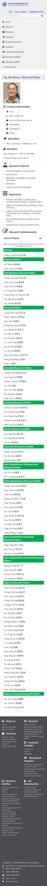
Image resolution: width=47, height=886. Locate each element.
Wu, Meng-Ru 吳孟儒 (13, 394)
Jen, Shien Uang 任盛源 (14, 626)
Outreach (8, 47)
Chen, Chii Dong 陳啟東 (14, 282)
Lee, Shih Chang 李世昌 (14, 630)
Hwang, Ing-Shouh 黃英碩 (15, 325)
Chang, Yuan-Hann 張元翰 (15, 255)
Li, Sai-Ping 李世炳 (12, 643)
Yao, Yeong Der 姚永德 (13, 677)
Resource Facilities (12, 57)
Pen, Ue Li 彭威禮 (11, 472)
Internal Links (9, 67)
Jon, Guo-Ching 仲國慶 (13, 699)
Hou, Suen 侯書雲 (11, 321)
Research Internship (31, 773)
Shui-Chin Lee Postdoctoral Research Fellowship (33, 795)
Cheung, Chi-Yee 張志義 (14, 605)
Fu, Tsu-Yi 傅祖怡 (11, 511)
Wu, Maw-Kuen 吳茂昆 (14, 299)
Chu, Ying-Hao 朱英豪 (13, 507)
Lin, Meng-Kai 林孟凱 (13, 578)
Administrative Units (9, 746)
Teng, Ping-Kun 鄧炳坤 (13, 656)
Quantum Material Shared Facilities (11, 804)
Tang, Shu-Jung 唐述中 (13, 528)
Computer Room (8, 830)
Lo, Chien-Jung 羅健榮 (13, 342)
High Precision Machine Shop (12, 828)
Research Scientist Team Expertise (10, 788)
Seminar (27, 751)
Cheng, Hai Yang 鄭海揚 (14, 600)
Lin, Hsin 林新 (10, 386)
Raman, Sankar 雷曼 (12, 460)
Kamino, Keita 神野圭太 (14, 574)
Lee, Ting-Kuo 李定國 (13, 634)
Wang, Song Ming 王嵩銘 (14, 359)
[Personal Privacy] (11, 882)
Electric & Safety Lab (9, 835)
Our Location (21, 12)
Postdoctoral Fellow (9, 739)
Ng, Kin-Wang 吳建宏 (13, 347)
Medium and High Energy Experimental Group (33, 733)
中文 (11, 12)
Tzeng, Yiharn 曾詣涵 (13, 668)
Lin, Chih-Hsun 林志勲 (13, 434)
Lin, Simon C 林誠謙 (13, 703)
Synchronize (39, 244)
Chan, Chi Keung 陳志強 (14, 588)
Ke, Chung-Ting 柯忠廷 (14, 416)
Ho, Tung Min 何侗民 (13, 613)
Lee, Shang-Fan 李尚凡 (13, 330)
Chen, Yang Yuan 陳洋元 (14, 596)
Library (4, 792)
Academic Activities (12, 42)
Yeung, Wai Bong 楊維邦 (14, 681)
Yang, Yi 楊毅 (10, 364)
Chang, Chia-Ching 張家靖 (15, 486)
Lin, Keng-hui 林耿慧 (13, 338)
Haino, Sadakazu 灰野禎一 (15, 317)
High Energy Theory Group (33, 729)
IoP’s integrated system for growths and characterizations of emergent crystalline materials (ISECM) (11, 812)
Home (7, 22)
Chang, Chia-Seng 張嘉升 (14, 592)
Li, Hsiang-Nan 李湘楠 (13, 291)
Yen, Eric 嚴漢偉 (11, 442)
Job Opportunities (11, 62)
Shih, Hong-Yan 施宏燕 (14, 425)
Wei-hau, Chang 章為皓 (14, 553)
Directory (8, 32)
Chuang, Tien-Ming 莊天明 (15, 373)
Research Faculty (8, 737)
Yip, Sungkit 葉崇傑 (12, 303)
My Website (14, 124)
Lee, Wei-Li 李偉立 (12, 334)
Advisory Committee (9, 727)
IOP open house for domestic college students (34, 770)
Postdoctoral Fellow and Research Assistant (32, 791)
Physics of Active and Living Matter (33, 737)
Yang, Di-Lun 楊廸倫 (13, 398)
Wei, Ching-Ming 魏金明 (14, 477)
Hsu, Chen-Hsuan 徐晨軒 (14, 412)
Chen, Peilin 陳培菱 (12, 494)
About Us (8, 27)
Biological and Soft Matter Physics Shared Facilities (11, 800)
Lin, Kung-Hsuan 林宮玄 (14, 438)
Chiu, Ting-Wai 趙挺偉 (13, 609)
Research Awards (8, 729)
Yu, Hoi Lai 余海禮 (12, 685)
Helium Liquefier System (10, 832)
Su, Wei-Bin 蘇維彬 (12, 264)
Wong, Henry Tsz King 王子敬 (16, 295)
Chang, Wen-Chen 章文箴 (14, 313)
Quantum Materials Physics (33, 727)
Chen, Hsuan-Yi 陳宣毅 (14, 490)
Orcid (12, 133)
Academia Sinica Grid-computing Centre (9, 795)
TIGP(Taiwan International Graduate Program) (33, 765)
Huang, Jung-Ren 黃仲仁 (14, 452)
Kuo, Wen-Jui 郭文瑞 (13, 549)
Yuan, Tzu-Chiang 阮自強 (14, 690)
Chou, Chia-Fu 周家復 (13, 269)
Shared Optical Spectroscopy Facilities (12, 824)
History (4, 725)
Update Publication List (26, 244)
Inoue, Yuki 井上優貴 (13, 570)
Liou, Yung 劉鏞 (11, 647)
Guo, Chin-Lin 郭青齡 (13, 377)
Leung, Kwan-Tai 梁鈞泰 (14, 639)
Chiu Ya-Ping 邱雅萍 (12, 503)
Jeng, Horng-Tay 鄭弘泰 (14, 516)
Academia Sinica (36, 12)
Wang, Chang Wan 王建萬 (15, 673)
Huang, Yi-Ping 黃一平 (13, 566)
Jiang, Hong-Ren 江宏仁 (14, 545)
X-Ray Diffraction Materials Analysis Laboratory (11, 820)
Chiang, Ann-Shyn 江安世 (15, 499)
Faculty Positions (30, 787)
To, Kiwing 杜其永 (12, 660)
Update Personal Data (10, 244)
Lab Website (15, 129)
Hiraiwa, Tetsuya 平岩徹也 (15, 381)
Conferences (28, 749)
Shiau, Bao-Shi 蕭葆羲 (13, 651)
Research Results (30, 725)
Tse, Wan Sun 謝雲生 (13, 664)
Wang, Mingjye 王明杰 (13, 533)
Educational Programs (13, 52)
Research (8, 37)
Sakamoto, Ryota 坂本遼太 (15, 420)
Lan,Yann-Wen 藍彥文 (13, 524)
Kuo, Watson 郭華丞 (12, 520)
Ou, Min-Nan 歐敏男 (12, 456)
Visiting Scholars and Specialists (9, 743)
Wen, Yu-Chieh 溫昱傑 (13, 390)
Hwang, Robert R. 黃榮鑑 (14, 622)
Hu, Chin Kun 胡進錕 (13, 617)
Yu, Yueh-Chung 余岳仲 (14, 707)
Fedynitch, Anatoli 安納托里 (16, 408)
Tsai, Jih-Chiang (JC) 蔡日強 (16, 355)
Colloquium (28, 754)
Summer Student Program (33, 776)
